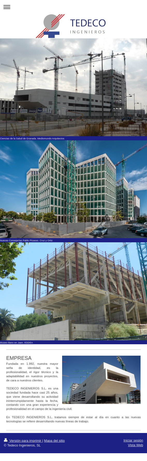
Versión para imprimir (23, 441)
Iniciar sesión (133, 440)
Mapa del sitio (54, 441)
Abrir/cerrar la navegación (73, 6)
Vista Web (135, 445)
